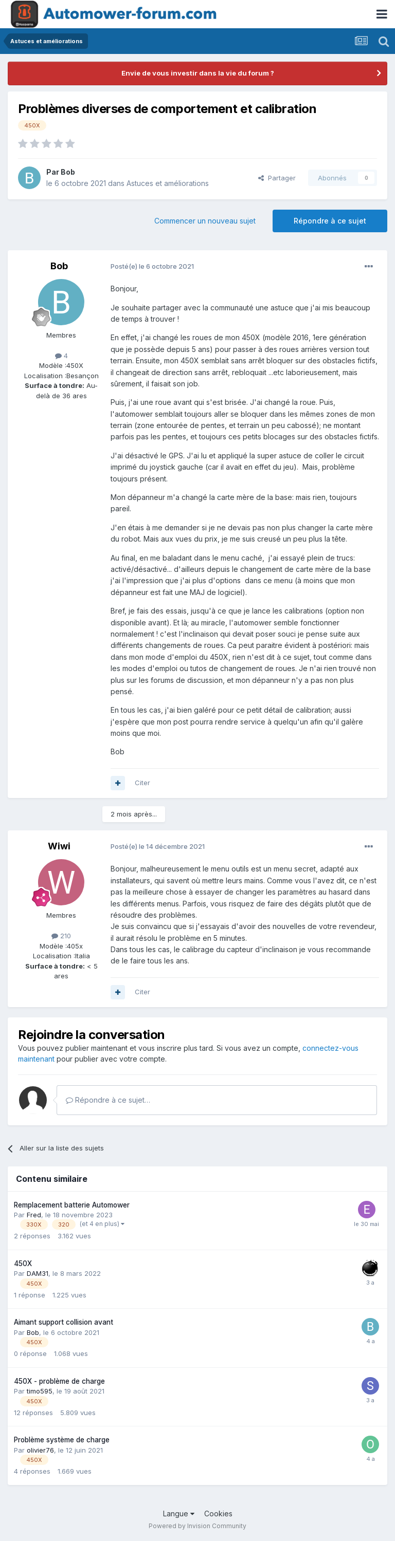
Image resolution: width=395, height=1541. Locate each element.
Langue (178, 1513)
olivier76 (40, 1450)
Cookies (218, 1513)
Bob (68, 172)
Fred (34, 1215)
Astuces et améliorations (168, 183)
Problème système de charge (62, 1440)
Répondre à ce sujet (330, 220)
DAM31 (37, 1273)
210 (61, 936)
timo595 (39, 1391)
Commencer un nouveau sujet (205, 220)
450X (23, 1263)
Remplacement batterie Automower (72, 1205)
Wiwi (59, 846)
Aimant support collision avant (63, 1322)
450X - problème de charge (59, 1381)
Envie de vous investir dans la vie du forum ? (197, 73)
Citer (142, 782)
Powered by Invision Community (197, 1526)
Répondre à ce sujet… (108, 1100)
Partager (277, 178)
